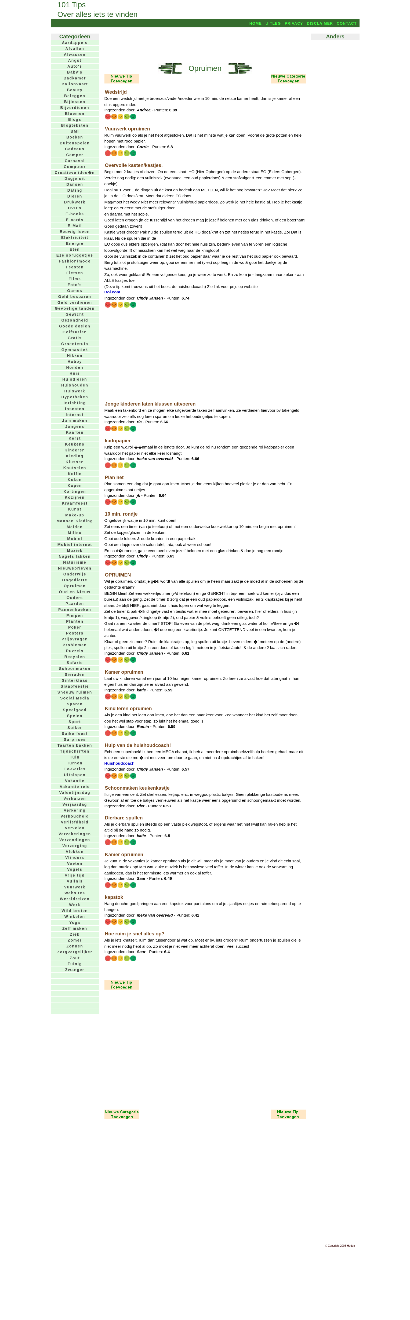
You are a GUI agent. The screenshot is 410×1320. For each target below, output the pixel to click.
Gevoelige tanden (75, 308)
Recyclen (74, 657)
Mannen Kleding (74, 521)
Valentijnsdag (74, 792)
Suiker (74, 727)
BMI (75, 131)
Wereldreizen (75, 899)
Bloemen (75, 113)
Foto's (75, 285)
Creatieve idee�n (75, 172)
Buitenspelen (75, 143)
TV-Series (75, 769)
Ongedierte (75, 580)
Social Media (74, 698)
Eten (75, 249)
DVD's (75, 208)
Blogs (74, 119)
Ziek (74, 934)
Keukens (74, 444)
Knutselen (74, 468)
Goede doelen (74, 326)
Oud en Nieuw (74, 592)
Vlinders (74, 857)
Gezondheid (74, 320)
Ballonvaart (74, 84)
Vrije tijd (75, 875)
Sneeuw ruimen (74, 692)
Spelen (75, 716)
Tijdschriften (75, 751)
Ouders (75, 598)
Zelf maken (74, 928)
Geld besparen (74, 296)
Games (74, 291)
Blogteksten (74, 125)
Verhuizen (74, 798)
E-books (75, 214)
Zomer (75, 940)
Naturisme (74, 562)
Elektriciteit (74, 237)
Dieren (74, 196)
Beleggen (74, 96)
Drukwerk (75, 202)
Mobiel (74, 539)
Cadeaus (74, 149)
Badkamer (75, 78)
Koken (75, 479)
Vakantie (75, 781)
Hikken (75, 355)
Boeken (74, 137)
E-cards (75, 220)
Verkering (75, 810)
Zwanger (75, 970)
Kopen (75, 485)
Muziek (75, 550)
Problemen (75, 645)
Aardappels (75, 43)
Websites (74, 893)
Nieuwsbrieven (75, 568)
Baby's (74, 72)
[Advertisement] (205, 45)
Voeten (75, 863)
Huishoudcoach (119, 763)
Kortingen (74, 491)
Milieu (75, 533)
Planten (75, 621)
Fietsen (74, 273)
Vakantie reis (75, 787)
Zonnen (74, 946)
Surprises (75, 739)
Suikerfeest (75, 733)
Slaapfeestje (75, 686)
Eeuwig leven (75, 231)
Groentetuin (74, 344)
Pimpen (74, 615)
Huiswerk (74, 391)
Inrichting (75, 403)
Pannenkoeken (74, 609)
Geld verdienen (74, 302)
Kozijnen (75, 497)
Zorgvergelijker (74, 952)
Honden (74, 367)
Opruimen (75, 586)
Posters (75, 633)
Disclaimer (320, 23)
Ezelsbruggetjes (74, 255)
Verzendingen (74, 840)
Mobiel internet (74, 544)
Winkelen (74, 916)
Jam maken (74, 420)
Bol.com (112, 292)
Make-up (74, 515)
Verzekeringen (75, 834)
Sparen (75, 704)
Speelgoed (75, 710)
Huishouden (74, 385)
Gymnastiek (74, 350)
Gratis (75, 338)
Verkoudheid (74, 816)
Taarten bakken (74, 745)
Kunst (75, 509)
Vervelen (75, 828)
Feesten (75, 267)
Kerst (75, 438)
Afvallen (74, 48)
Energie (75, 243)
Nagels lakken (75, 556)
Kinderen (74, 450)
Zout (75, 958)
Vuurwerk (74, 887)
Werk (75, 905)
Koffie (75, 474)
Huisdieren (74, 379)
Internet (75, 415)
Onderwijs (74, 574)
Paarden (75, 603)
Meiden (75, 527)
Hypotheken (74, 397)
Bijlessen (74, 102)
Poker (74, 627)
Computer (75, 167)
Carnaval (75, 161)
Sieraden (75, 674)
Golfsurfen (75, 332)
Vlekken (75, 851)
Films (74, 279)
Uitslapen (75, 775)
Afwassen (75, 54)
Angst (75, 60)
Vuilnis (75, 881)
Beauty (75, 90)
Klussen (75, 462)
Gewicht (75, 314)
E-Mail (75, 226)
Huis (75, 373)
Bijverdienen (74, 107)
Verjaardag (75, 804)
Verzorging (74, 846)
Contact (347, 23)
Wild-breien (74, 911)
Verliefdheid (75, 822)
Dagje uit (74, 178)
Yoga (74, 922)
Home (255, 23)
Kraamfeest (75, 503)
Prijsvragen (74, 639)
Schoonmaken (75, 668)
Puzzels (75, 651)
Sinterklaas (75, 680)
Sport (74, 722)
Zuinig (75, 964)
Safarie (75, 663)
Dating (74, 190)
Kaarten (75, 432)
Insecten (75, 409)
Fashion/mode (75, 261)
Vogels (74, 869)
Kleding (75, 456)
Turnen (74, 763)
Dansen (74, 184)
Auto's (74, 66)
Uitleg (273, 23)
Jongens (75, 426)
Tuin (75, 757)
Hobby (75, 361)
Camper (74, 155)
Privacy (294, 23)
